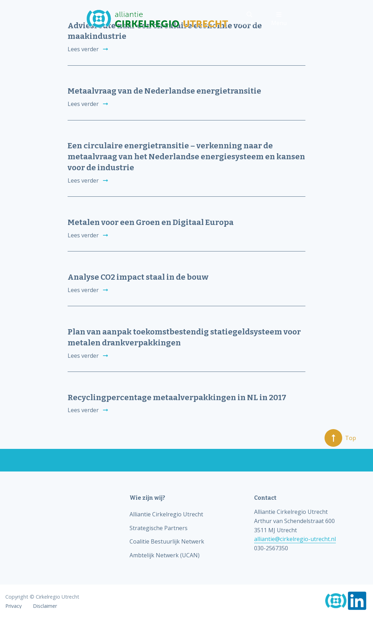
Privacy (13, 606)
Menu (279, 19)
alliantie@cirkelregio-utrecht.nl (295, 539)
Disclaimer (45, 606)
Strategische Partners (159, 528)
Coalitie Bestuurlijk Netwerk (167, 541)
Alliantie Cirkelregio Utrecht (166, 514)
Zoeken (250, 19)
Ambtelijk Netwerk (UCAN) (165, 555)
